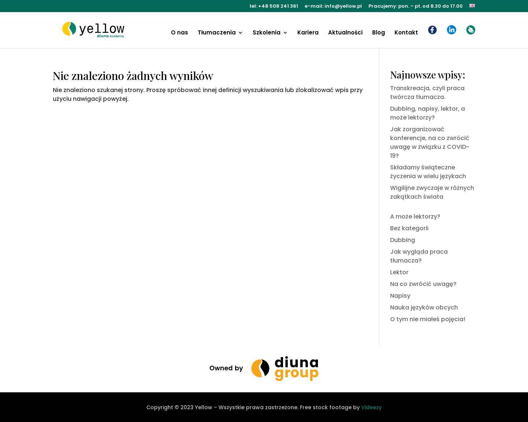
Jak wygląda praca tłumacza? (419, 256)
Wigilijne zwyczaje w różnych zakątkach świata (432, 192)
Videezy (371, 407)
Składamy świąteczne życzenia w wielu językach (428, 171)
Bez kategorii (409, 228)
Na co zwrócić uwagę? (423, 284)
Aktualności (345, 33)
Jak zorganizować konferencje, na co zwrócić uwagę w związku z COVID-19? (429, 142)
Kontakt (406, 33)
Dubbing (402, 240)
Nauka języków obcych (424, 307)
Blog (378, 33)
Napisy (400, 295)
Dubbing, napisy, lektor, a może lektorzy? (427, 113)
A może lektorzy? (415, 216)
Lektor (399, 272)
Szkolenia (266, 33)
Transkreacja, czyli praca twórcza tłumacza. (427, 92)
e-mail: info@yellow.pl (333, 7)
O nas (179, 33)
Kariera (308, 33)
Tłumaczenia (217, 33)
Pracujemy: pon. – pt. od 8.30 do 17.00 (415, 7)
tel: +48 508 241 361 (273, 7)
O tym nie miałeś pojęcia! (427, 319)
